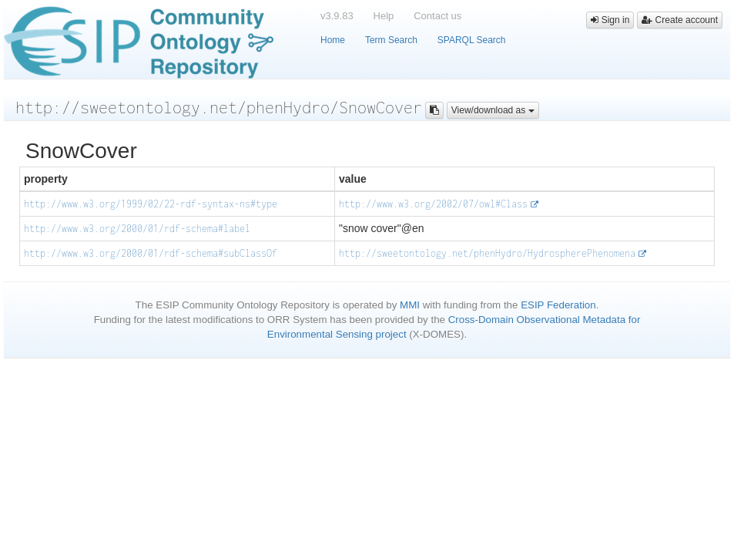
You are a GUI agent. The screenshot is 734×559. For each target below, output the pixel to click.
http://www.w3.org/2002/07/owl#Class (433, 204)
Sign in (610, 20)
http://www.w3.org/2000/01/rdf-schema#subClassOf (150, 253)
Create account (680, 20)
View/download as (493, 110)
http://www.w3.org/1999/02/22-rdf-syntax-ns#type (150, 204)
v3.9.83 (337, 16)
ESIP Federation (558, 305)
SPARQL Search (471, 40)
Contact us (437, 16)
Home (332, 40)
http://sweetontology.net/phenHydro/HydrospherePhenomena (487, 253)
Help (384, 16)
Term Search (391, 40)
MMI (410, 305)
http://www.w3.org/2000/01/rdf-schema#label (137, 228)
